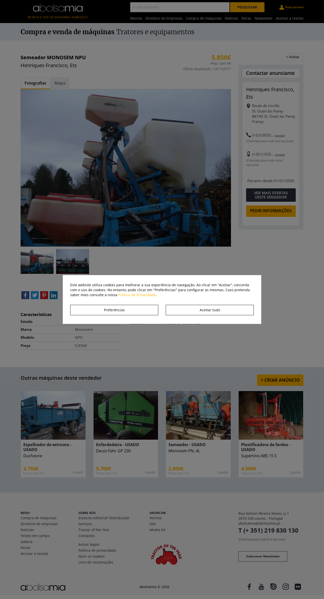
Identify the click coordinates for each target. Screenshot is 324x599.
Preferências (114, 310)
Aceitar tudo (210, 310)
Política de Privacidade (137, 294)
